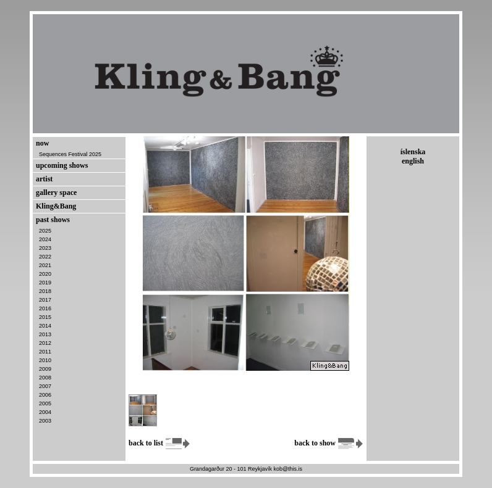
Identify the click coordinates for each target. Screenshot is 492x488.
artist (44, 179)
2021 (45, 265)
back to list (160, 443)
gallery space (56, 192)
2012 (45, 343)
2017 (45, 300)
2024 (45, 239)
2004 (45, 412)
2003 (45, 421)
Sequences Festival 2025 (70, 154)
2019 (45, 282)
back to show (328, 443)
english (413, 161)
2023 (45, 248)
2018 (45, 291)
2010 (45, 360)
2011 (45, 352)
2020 (45, 274)
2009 (45, 369)
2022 (45, 257)
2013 (45, 334)
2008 (45, 377)
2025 (45, 231)
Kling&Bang (56, 206)
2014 (45, 326)
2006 (45, 395)
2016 (45, 308)
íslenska (413, 151)
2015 (45, 317)
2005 (45, 403)
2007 (45, 386)
